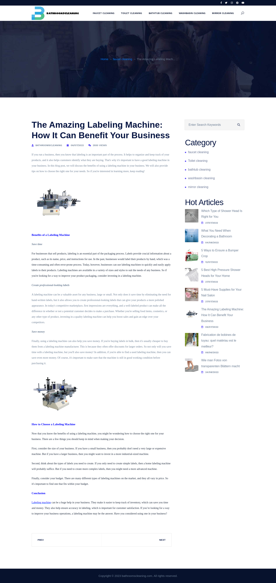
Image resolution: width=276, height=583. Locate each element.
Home (104, 59)
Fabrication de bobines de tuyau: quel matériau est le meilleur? (218, 340)
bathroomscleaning (48, 145)
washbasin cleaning (192, 13)
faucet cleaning (103, 13)
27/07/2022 (209, 223)
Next (162, 540)
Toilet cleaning (131, 13)
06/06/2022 (210, 352)
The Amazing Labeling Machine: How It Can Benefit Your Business (222, 315)
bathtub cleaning (160, 13)
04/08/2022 (210, 242)
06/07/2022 (77, 145)
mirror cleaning (223, 13)
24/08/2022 (210, 372)
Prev (41, 540)
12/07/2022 (209, 262)
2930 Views (100, 145)
